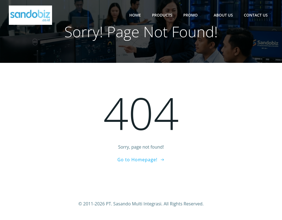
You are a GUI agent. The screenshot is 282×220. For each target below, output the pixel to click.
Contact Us (256, 15)
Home (135, 15)
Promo (193, 15)
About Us (223, 15)
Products (162, 15)
